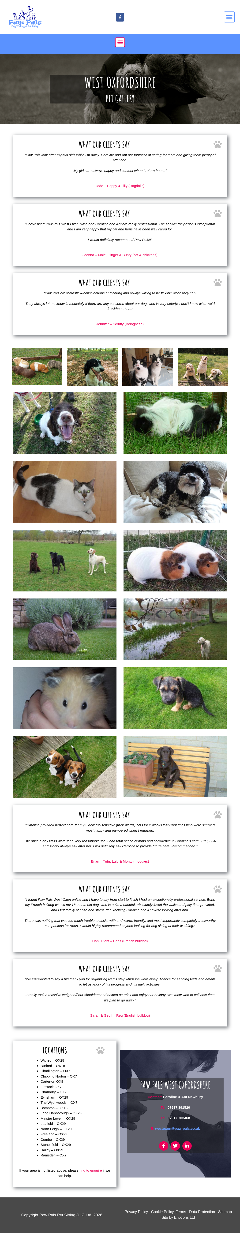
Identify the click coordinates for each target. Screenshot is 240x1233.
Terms (181, 1212)
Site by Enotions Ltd (178, 1217)
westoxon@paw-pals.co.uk (177, 1128)
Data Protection (202, 1212)
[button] (229, 17)
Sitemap (225, 1212)
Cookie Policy (162, 1212)
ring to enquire (90, 1170)
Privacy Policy (136, 1212)
